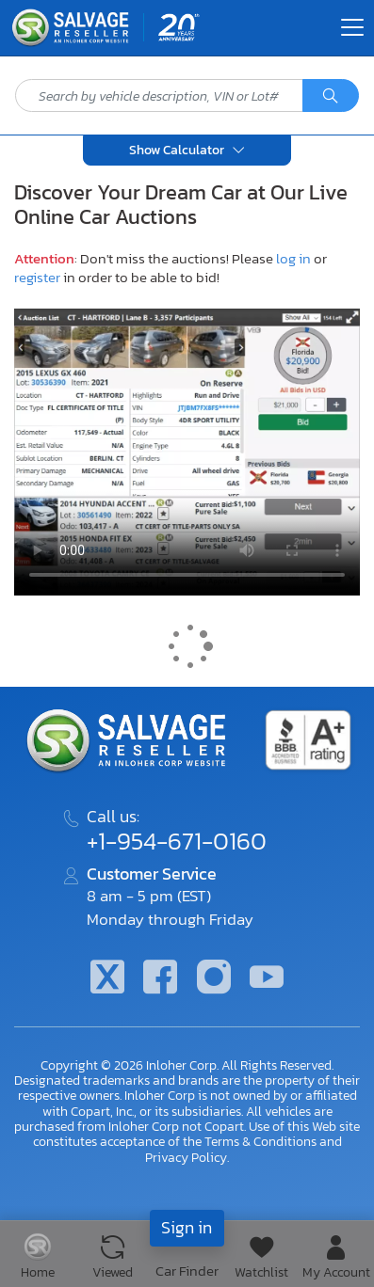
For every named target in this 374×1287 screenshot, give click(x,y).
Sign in (186, 1227)
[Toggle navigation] (352, 27)
